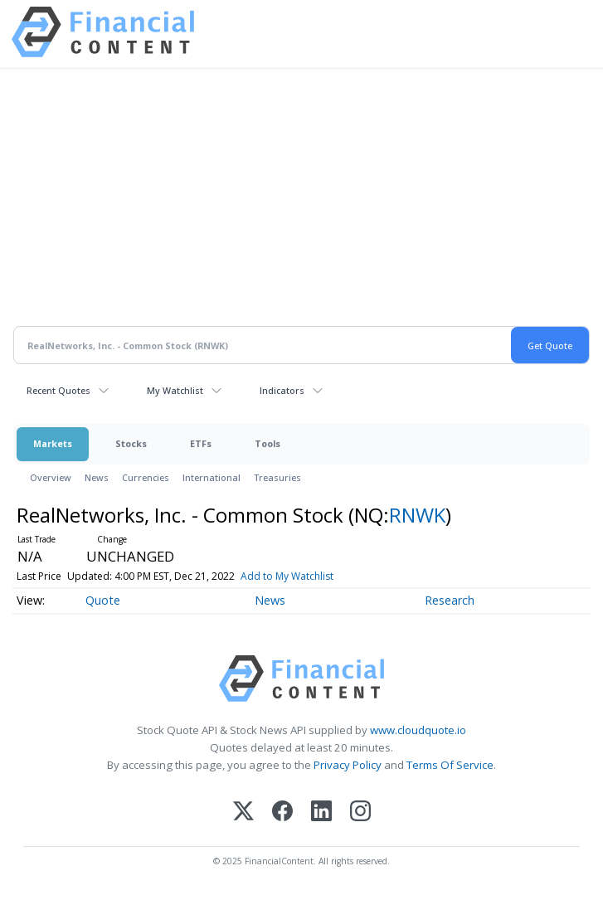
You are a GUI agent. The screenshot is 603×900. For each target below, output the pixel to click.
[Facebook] (282, 812)
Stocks (131, 443)
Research (449, 600)
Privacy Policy (348, 764)
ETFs (201, 443)
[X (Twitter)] (243, 812)
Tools (267, 443)
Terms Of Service (450, 764)
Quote (102, 600)
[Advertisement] (301, 207)
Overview (50, 477)
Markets (52, 443)
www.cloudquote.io (418, 729)
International (211, 477)
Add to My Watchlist (287, 576)
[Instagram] (360, 812)
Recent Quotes (58, 390)
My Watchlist (175, 390)
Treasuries (277, 477)
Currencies (145, 477)
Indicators (282, 390)
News (97, 477)
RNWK (417, 514)
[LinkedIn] (321, 812)
